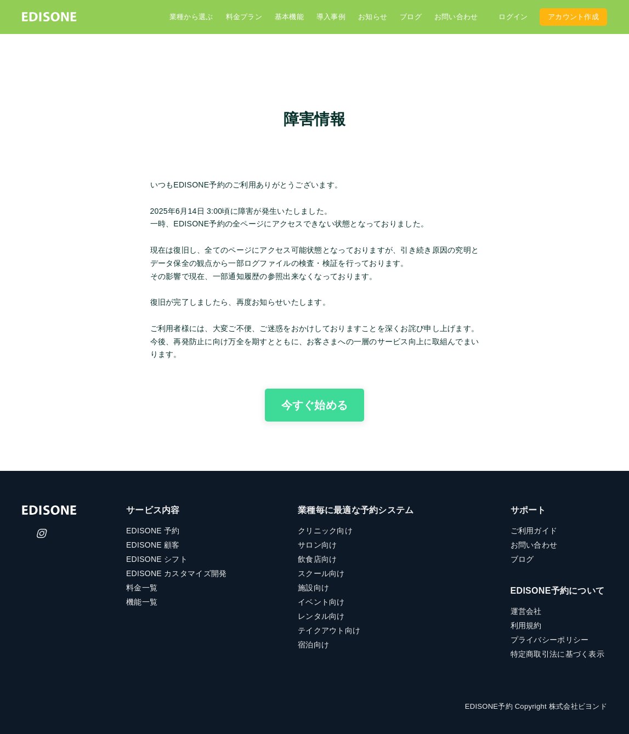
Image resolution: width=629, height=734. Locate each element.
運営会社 (526, 611)
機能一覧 (141, 602)
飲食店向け (317, 559)
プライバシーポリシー (550, 639)
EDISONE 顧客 (153, 544)
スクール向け (321, 573)
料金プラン (244, 17)
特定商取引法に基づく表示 (557, 654)
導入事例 (330, 17)
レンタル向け (321, 616)
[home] (49, 16)
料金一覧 (141, 587)
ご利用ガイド (534, 530)
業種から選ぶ (191, 17)
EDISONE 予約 (153, 530)
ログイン (513, 17)
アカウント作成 (573, 17)
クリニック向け (325, 530)
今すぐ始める (314, 405)
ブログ (411, 17)
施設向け (313, 587)
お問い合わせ (456, 17)
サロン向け (317, 544)
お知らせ (372, 17)
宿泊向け (313, 644)
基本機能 (289, 17)
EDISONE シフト (157, 559)
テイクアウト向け (329, 630)
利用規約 (526, 625)
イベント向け (321, 602)
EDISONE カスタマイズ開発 (176, 573)
